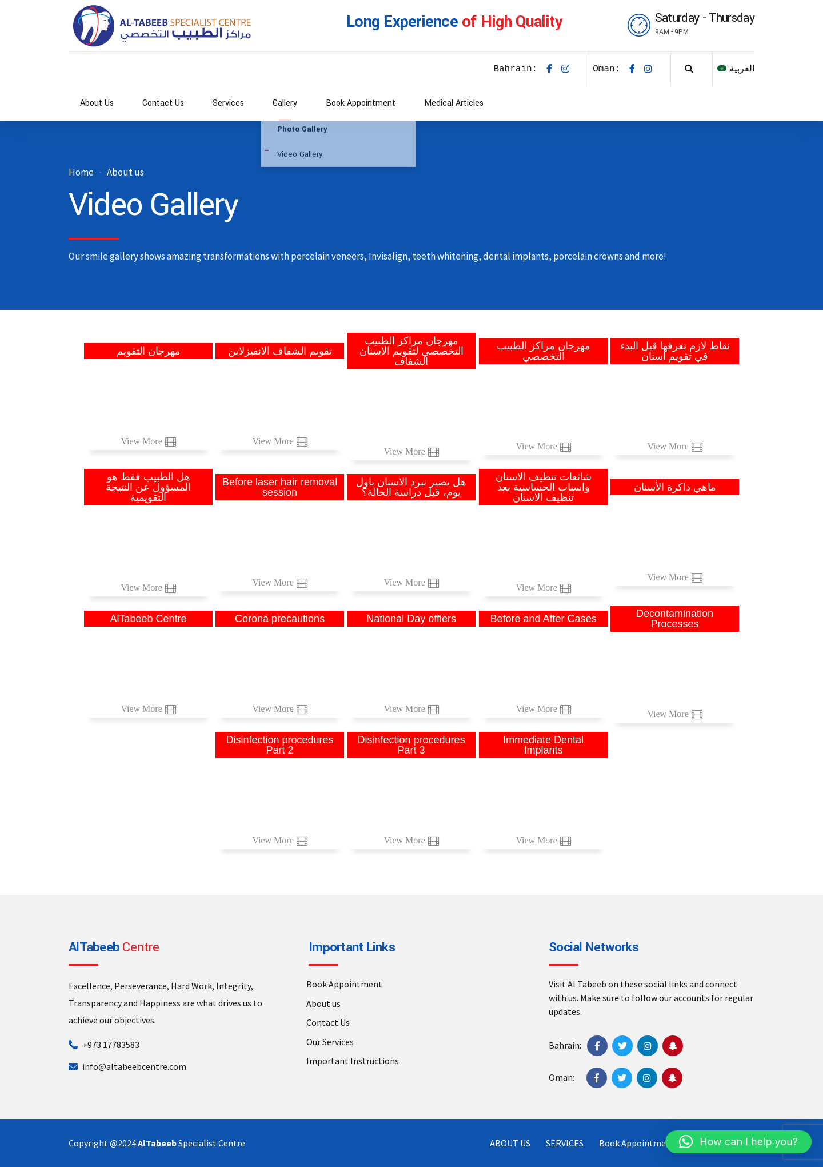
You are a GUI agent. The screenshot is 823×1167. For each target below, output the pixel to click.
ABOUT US (510, 1143)
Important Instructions (352, 1060)
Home (81, 172)
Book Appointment (360, 103)
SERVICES (565, 1143)
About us (125, 172)
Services (228, 103)
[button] (738, 1141)
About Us (97, 103)
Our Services (330, 1041)
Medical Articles (454, 103)
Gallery (285, 103)
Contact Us (163, 103)
